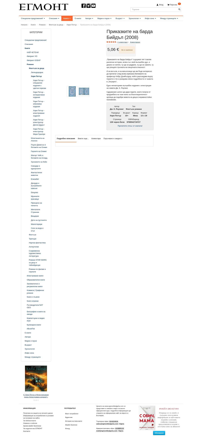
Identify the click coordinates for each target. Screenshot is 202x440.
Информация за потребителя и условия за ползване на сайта (38, 417)
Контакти (26, 431)
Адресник (69, 417)
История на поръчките (73, 421)
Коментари (96, 138)
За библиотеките (29, 421)
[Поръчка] (174, 4)
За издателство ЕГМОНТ (32, 428)
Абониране (159, 433)
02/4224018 (113, 421)
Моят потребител (71, 414)
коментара (122, 42)
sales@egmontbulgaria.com (107, 424)
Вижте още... (83, 138)
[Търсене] (179, 9)
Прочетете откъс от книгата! (130, 126)
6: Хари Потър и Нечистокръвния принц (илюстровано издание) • (36, 396)
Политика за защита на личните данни (38, 413)
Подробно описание (66, 138)
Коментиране (135, 42)
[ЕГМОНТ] (43, 6)
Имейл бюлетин (71, 425)
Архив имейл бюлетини (32, 426)
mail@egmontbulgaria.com (106, 431)
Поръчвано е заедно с (113, 138)
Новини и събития (30, 423)
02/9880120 (119, 428)
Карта (121, 424)
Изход (67, 428)
